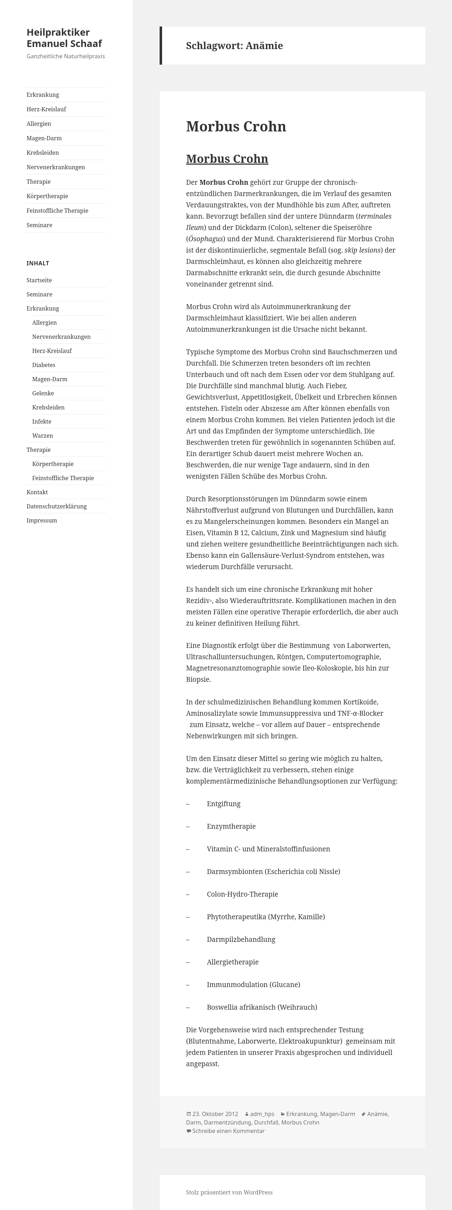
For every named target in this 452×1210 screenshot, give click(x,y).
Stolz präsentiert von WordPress (229, 1192)
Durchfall (266, 1122)
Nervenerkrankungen (55, 167)
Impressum (41, 520)
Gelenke (43, 393)
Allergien (38, 124)
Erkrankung (42, 95)
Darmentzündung (227, 1122)
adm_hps (262, 1114)
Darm (193, 1122)
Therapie (38, 181)
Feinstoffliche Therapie (57, 210)
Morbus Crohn (236, 126)
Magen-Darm (44, 138)
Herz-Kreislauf (46, 109)
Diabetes (43, 365)
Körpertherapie (47, 196)
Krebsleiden (42, 153)
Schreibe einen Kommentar (228, 1131)
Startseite (39, 280)
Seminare (39, 225)
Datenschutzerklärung (56, 506)
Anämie (377, 1114)
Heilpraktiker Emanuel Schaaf (64, 37)
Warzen (42, 435)
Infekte (41, 421)
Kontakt (37, 492)
